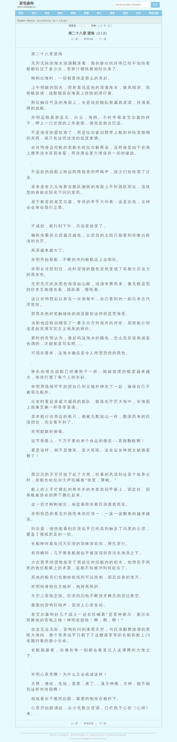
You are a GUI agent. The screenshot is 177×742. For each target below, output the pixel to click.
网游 (73, 13)
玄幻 (34, 13)
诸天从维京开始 (44, 21)
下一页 (102, 39)
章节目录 (88, 39)
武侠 (47, 13)
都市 (60, 13)
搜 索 (155, 4)
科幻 (99, 13)
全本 (138, 13)
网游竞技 (31, 21)
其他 (125, 13)
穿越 (86, 13)
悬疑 (112, 13)
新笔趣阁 (21, 21)
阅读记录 (154, 13)
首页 (21, 13)
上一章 (74, 39)
